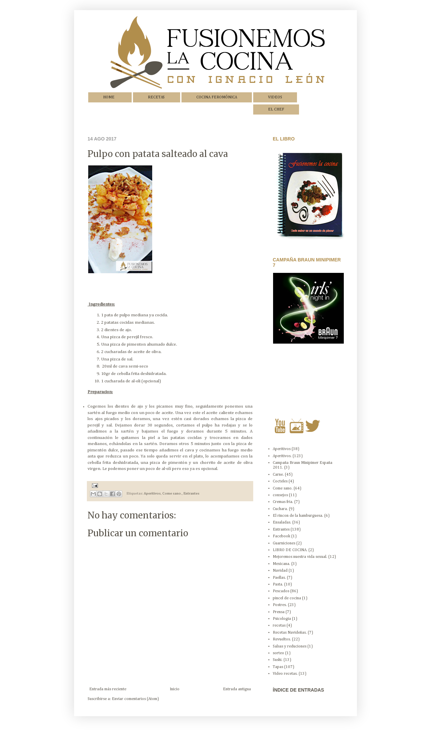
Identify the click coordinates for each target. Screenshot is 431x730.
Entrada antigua (237, 689)
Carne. (278, 475)
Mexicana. (281, 564)
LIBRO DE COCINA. (290, 550)
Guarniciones (284, 543)
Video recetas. (285, 674)
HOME (108, 97)
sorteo (278, 653)
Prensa (279, 612)
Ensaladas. (282, 522)
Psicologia (282, 619)
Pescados (281, 591)
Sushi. (278, 660)
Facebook (281, 536)
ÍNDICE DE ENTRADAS (298, 690)
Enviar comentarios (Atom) (135, 699)
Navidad (280, 571)
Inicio (174, 689)
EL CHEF (276, 109)
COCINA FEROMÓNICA (216, 97)
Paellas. (279, 578)
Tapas (278, 667)
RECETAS (156, 97)
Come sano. (172, 494)
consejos (280, 495)
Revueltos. (282, 639)
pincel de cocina (287, 598)
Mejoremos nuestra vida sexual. (300, 557)
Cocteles (280, 481)
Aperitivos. (282, 456)
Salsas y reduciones (289, 646)
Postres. (280, 605)
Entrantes (191, 494)
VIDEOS (275, 97)
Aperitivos (152, 494)
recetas (279, 626)
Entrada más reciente (107, 689)
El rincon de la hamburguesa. (298, 516)
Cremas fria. (283, 502)
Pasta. (278, 584)
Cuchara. (280, 509)
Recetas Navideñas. (290, 633)
